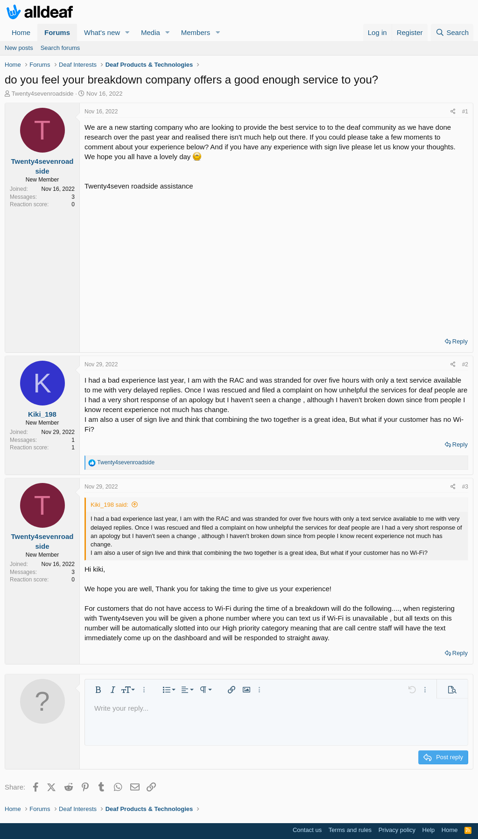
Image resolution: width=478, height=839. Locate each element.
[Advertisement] (276, 261)
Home (21, 32)
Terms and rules (350, 829)
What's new (102, 32)
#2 (465, 364)
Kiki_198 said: (109, 504)
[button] (127, 32)
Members (196, 32)
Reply (460, 341)
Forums (57, 32)
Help (428, 829)
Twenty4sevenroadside (43, 93)
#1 (465, 111)
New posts (19, 47)
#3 (465, 486)
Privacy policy (397, 829)
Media (150, 32)
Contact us (307, 829)
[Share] (453, 111)
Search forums (60, 47)
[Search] (452, 32)
